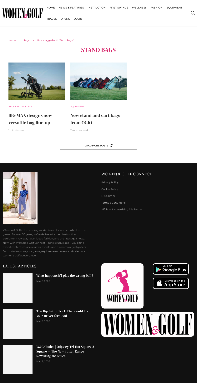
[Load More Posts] (98, 146)
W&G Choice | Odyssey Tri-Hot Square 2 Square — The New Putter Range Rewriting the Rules (65, 351)
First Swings (118, 7)
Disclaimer (108, 196)
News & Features (71, 7)
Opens (65, 18)
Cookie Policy (109, 189)
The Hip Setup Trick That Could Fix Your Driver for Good (62, 313)
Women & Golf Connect (126, 174)
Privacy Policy (110, 182)
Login (78, 18)
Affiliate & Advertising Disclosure (121, 209)
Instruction (97, 7)
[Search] (193, 13)
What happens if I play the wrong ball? (64, 275)
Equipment (174, 7)
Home (51, 7)
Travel (52, 18)
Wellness (139, 7)
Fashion (156, 7)
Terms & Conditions (113, 202)
